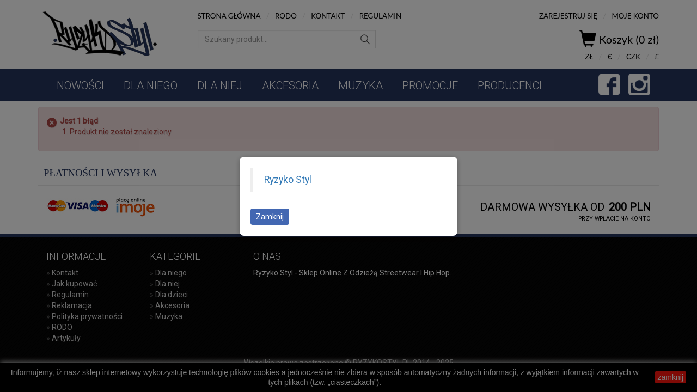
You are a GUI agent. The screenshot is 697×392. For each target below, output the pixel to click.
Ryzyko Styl (287, 179)
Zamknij (270, 216)
